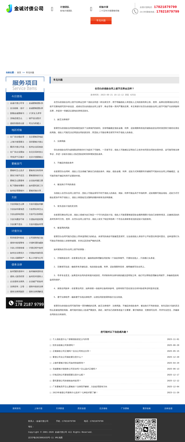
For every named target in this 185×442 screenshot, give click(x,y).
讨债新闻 (79, 20)
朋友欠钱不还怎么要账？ (15, 176)
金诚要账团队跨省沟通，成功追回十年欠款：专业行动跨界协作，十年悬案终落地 (34, 109)
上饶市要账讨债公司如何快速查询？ (69, 363)
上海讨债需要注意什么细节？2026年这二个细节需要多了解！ (15, 143)
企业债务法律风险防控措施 (15, 282)
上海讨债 (38, 408)
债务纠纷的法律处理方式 (34, 287)
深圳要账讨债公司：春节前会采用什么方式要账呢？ (34, 143)
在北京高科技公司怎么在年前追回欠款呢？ (34, 153)
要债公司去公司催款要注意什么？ (68, 357)
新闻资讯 (17, 408)
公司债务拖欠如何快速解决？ (34, 238)
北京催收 (103, 408)
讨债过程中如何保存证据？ (34, 249)
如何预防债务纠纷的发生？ (15, 272)
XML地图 (59, 438)
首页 (16, 20)
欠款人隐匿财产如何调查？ (15, 259)
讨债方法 (17, 231)
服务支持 (164, 20)
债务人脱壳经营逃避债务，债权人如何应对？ (15, 277)
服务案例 (122, 20)
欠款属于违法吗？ (14, 225)
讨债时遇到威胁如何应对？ (34, 243)
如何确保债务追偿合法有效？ (34, 272)
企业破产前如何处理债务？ (34, 282)
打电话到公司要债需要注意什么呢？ (69, 375)
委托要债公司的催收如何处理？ (67, 381)
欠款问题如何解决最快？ (34, 205)
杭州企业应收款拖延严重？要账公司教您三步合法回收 (34, 148)
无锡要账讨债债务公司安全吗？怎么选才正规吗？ (75, 369)
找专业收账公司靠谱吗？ (64, 345)
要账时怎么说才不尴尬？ (15, 171)
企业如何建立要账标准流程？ (34, 181)
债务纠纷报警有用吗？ (15, 243)
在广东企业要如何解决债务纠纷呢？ (15, 153)
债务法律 (17, 264)
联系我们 (143, 20)
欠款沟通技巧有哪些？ (15, 220)
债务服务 (58, 20)
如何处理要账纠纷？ (15, 191)
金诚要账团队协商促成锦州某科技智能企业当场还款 (34, 104)
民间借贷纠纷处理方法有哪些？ (15, 238)
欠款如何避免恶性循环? (15, 210)
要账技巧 (17, 163)
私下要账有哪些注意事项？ (15, 186)
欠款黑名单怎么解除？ (34, 210)
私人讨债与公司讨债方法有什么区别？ (34, 259)
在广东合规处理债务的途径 (15, 137)
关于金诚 (37, 20)
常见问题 (101, 20)
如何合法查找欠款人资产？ (15, 254)
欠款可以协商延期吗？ (34, 215)
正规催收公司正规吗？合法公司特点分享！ (72, 351)
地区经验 (17, 130)
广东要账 (125, 408)
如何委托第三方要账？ (34, 186)
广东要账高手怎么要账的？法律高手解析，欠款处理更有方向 (80, 387)
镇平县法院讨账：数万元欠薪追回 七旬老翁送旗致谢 (34, 119)
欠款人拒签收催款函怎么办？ (15, 249)
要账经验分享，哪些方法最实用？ (34, 191)
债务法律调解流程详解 (34, 292)
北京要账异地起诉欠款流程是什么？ (34, 137)
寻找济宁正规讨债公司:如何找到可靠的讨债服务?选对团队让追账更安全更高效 (15, 158)
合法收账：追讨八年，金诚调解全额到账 (15, 109)
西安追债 (82, 408)
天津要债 (60, 408)
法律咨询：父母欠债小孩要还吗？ (15, 287)
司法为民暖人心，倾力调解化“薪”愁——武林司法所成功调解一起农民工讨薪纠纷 (34, 124)
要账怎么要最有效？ (15, 181)
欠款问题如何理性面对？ (34, 225)
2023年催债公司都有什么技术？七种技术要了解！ (75, 392)
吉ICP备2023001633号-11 (41, 438)
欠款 (14, 197)
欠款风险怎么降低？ (15, 205)
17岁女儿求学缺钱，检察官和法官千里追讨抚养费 (34, 114)
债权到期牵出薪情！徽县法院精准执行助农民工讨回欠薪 (15, 124)
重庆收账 (147, 408)
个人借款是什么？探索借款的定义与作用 (71, 339)
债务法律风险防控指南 (15, 292)
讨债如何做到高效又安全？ (34, 254)
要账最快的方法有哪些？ (34, 176)
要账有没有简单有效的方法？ (34, 171)
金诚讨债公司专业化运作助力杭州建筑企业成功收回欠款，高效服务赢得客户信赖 (15, 104)
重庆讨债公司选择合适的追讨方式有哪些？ (15, 148)
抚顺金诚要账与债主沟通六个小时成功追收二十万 (15, 114)
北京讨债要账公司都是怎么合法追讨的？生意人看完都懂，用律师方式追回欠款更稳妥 (34, 158)
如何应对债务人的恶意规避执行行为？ (34, 277)
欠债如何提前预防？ (34, 220)
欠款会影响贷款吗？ (15, 215)
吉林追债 (168, 408)
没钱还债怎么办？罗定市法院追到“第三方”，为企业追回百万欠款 (15, 119)
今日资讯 (17, 96)
